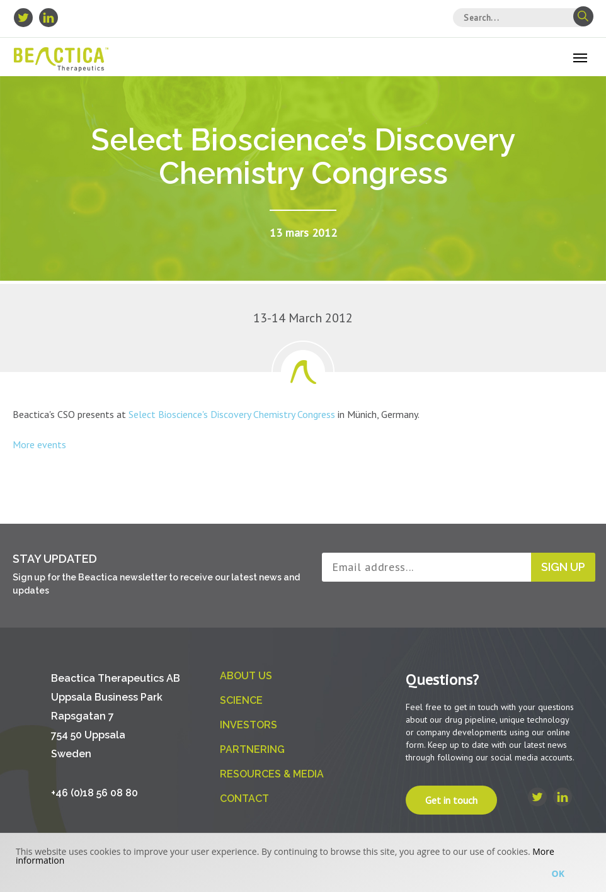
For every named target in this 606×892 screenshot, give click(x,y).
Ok (558, 873)
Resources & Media (272, 774)
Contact (244, 798)
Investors (248, 725)
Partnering (252, 749)
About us (246, 676)
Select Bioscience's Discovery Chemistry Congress (232, 414)
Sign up (563, 566)
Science (241, 700)
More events (39, 444)
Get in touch (451, 800)
